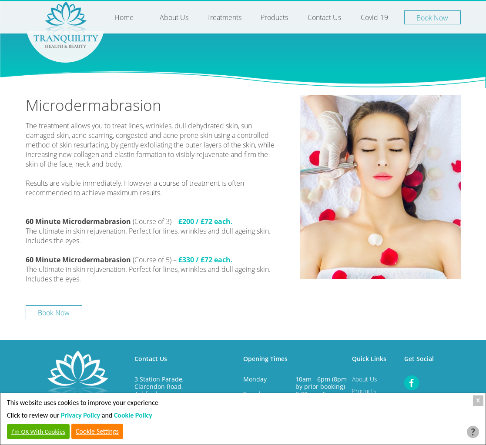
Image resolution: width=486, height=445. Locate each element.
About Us (174, 17)
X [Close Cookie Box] (478, 400)
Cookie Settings (97, 431)
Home (124, 17)
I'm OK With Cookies (38, 431)
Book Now (432, 18)
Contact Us (324, 17)
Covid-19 (374, 17)
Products (274, 17)
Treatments (224, 17)
